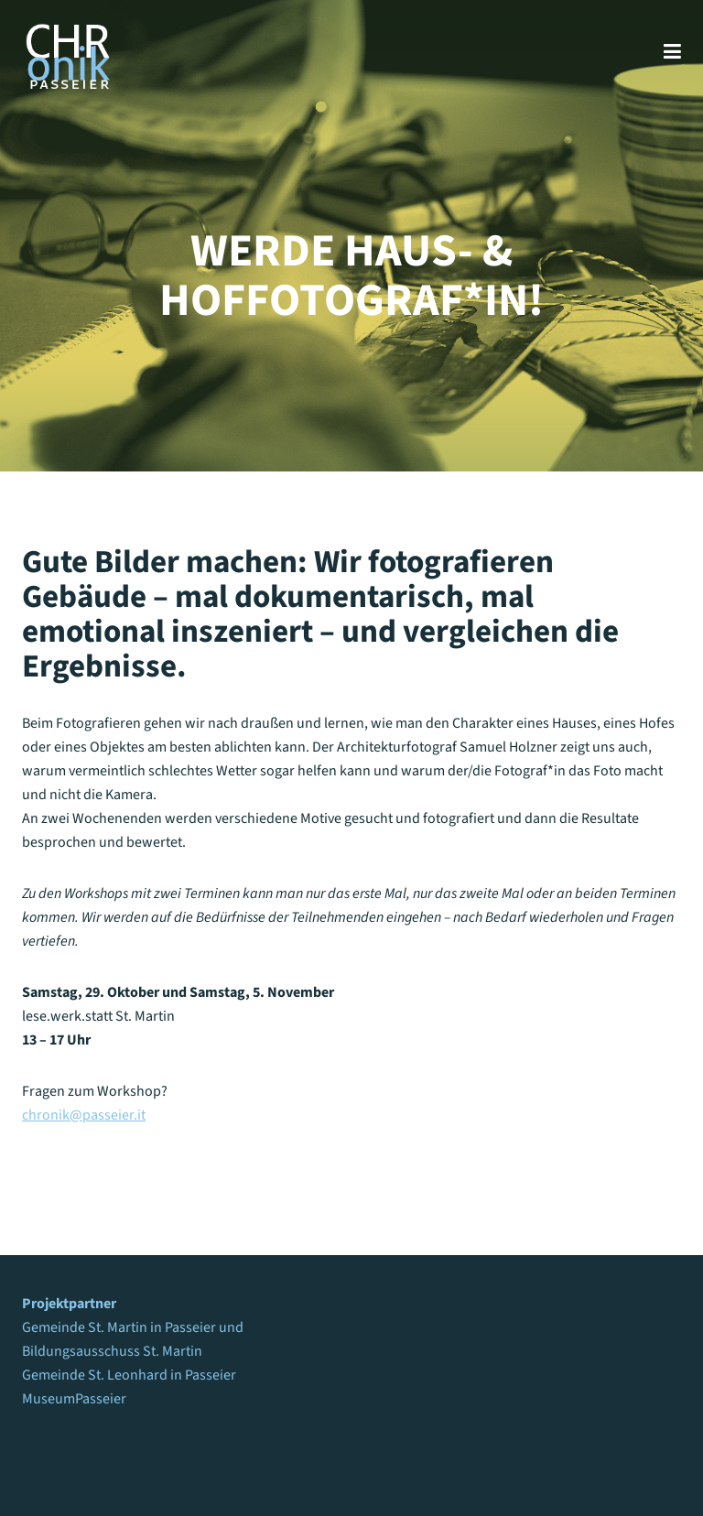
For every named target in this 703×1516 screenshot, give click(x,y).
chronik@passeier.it (84, 1115)
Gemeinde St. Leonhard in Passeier (129, 1375)
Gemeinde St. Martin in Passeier (119, 1327)
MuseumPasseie (71, 1399)
